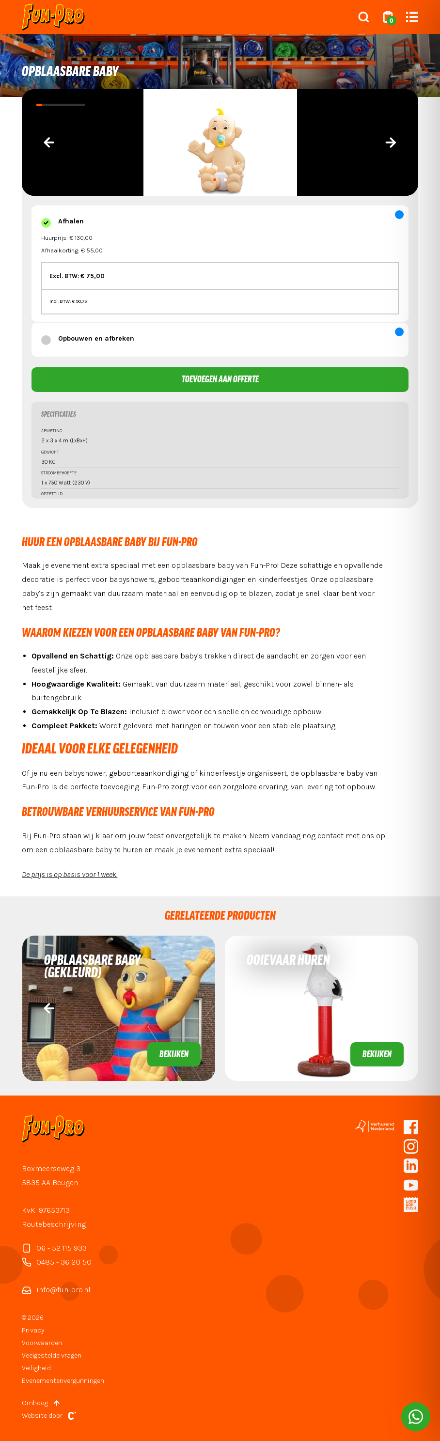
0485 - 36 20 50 (57, 1262)
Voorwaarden (42, 1343)
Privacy (33, 1330)
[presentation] (49, 142)
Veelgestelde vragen (51, 1355)
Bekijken (174, 1054)
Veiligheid (36, 1368)
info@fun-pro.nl (56, 1290)
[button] (214, 179)
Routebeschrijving (54, 1224)
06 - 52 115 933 (54, 1248)
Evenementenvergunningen (63, 1381)
